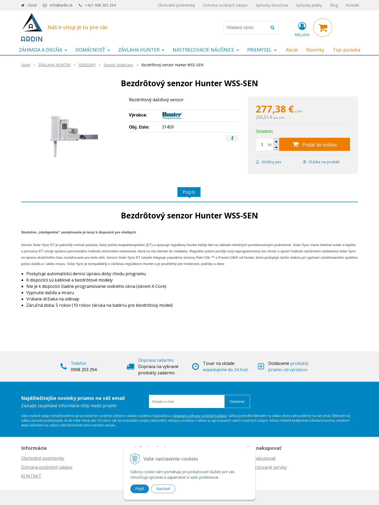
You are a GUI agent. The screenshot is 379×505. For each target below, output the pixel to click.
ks (270, 144)
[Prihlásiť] (302, 28)
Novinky (315, 50)
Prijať (139, 489)
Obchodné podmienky (176, 5)
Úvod (32, 5)
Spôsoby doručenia (272, 5)
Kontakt (352, 5)
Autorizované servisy (266, 467)
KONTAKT (31, 476)
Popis (189, 192)
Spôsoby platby (309, 5)
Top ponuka (346, 50)
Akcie (292, 50)
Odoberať (237, 402)
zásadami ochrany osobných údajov (200, 416)
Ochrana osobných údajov (225, 5)
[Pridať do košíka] (314, 144)
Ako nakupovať (261, 458)
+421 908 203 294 (100, 5)
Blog (334, 5)
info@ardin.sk (61, 5)
